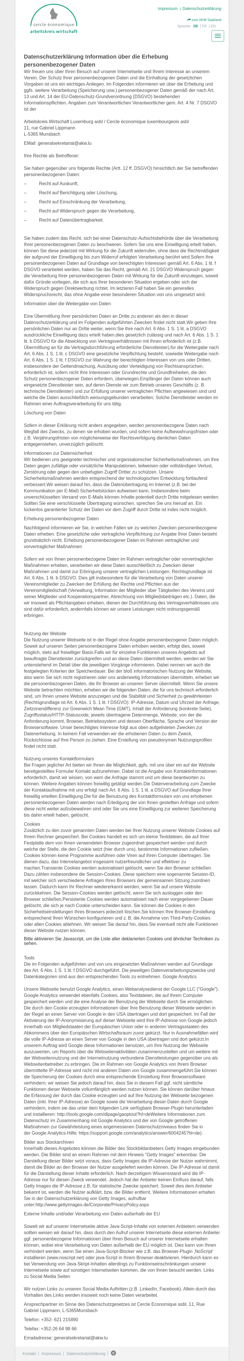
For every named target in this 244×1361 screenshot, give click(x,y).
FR (205, 26)
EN (213, 26)
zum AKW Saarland (204, 20)
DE (196, 26)
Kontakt (29, 1353)
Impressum (167, 8)
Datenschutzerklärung (202, 8)
